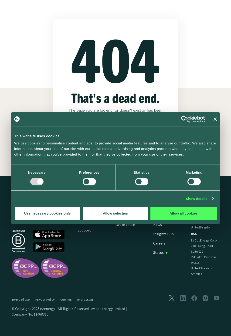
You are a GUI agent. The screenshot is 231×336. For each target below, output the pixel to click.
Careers (159, 243)
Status (158, 252)
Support (84, 230)
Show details (196, 199)
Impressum (85, 299)
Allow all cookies (184, 213)
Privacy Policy (45, 299)
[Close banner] (215, 119)
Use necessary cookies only (47, 213)
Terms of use (21, 299)
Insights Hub (163, 234)
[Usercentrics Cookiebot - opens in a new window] (184, 119)
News (157, 224)
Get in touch (125, 224)
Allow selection (115, 213)
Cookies (66, 299)
